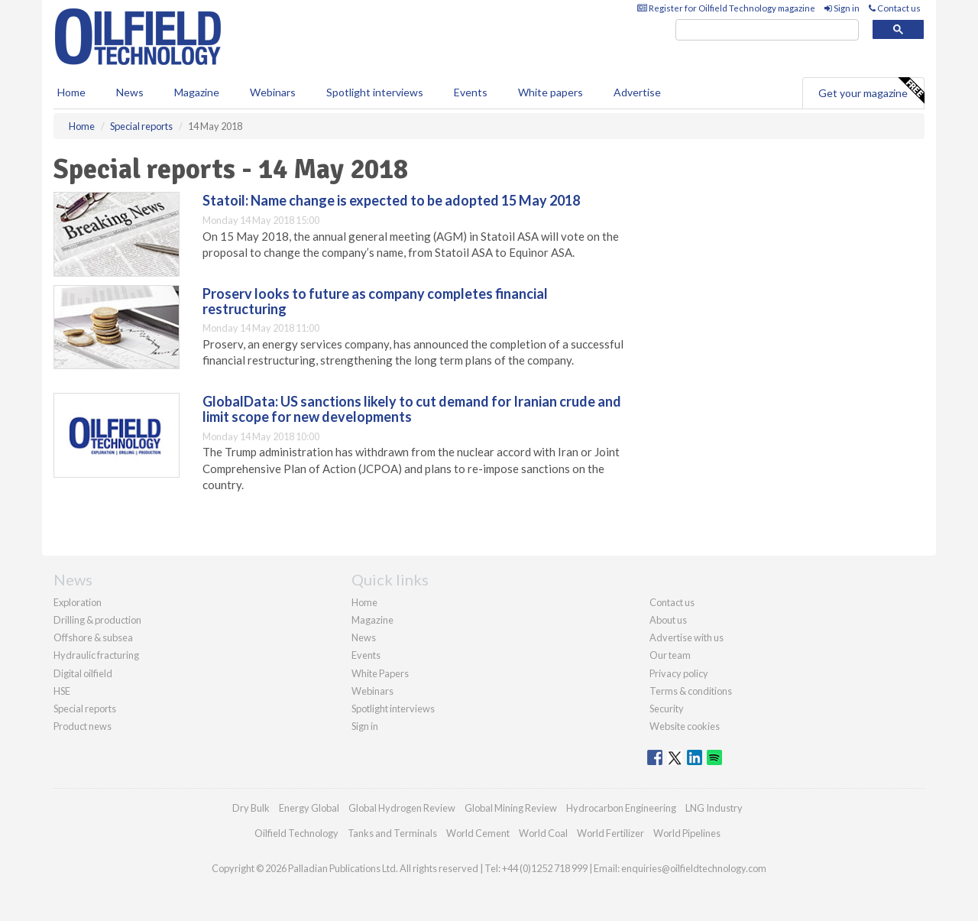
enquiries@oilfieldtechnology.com (693, 868)
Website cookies (684, 726)
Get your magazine (871, 91)
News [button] (130, 92)
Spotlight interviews (374, 92)
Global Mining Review (511, 808)
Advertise (637, 92)
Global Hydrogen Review (401, 808)
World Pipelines (687, 833)
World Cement (478, 833)
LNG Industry (714, 808)
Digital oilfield (82, 673)
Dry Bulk (251, 808)
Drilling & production (97, 620)
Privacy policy (678, 673)
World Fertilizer (610, 833)
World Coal (543, 833)
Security (666, 708)
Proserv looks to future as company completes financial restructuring (375, 301)
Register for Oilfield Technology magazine (726, 8)
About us (668, 620)
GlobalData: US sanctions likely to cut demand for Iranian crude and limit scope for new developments (411, 409)
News (363, 637)
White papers (550, 92)
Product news (82, 726)
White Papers (380, 673)
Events (470, 92)
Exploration (77, 602)
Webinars (273, 92)
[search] (767, 30)
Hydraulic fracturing (96, 655)
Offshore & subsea (93, 637)
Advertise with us (686, 637)
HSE (61, 691)
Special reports (84, 708)
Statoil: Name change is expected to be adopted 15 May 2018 (391, 200)
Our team (670, 655)
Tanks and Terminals (392, 833)
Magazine (196, 92)
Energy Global (309, 808)
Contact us (895, 8)
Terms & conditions (690, 691)
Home (71, 92)
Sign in (842, 8)
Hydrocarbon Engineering (621, 808)
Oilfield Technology (296, 833)
